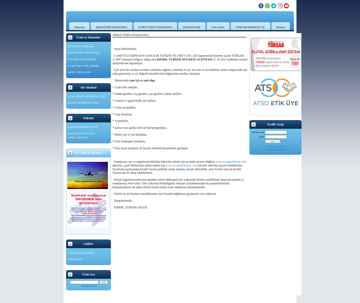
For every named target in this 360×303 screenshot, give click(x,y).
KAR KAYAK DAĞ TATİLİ (83, 52)
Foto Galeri (218, 27)
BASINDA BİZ (192, 27)
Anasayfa (79, 27)
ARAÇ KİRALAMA (79, 72)
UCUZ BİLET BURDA (81, 252)
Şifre (261, 136)
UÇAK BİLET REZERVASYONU (87, 96)
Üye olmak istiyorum (276, 149)
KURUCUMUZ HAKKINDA (155, 27)
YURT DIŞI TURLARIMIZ (83, 65)
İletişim (280, 27)
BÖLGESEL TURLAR (80, 46)
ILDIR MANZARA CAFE (82, 126)
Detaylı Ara (89, 286)
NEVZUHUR (75, 259)
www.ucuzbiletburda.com (181, 165)
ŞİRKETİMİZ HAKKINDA (111, 27)
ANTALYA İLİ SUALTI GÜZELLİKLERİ (81, 135)
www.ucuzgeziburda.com (231, 161)
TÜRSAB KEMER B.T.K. (250, 27)
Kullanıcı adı (257, 132)
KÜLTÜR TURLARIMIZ (82, 59)
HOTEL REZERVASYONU (83, 102)
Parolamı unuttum (276, 146)
